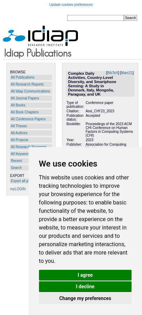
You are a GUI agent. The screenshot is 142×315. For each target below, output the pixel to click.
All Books (18, 105)
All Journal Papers (25, 98)
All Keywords (21, 154)
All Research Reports (27, 84)
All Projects (19, 140)
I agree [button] (85, 275)
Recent (16, 161)
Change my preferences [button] (85, 298)
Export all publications (28, 181)
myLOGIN (17, 189)
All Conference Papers (28, 119)
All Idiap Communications (30, 91)
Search (16, 168)
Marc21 (127, 73)
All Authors (19, 133)
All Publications (22, 77)
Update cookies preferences (71, 5)
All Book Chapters (25, 112)
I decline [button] (85, 286)
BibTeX (112, 73)
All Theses (19, 126)
